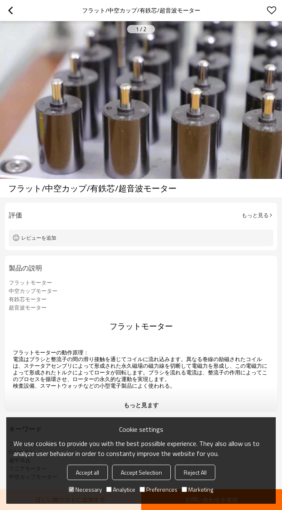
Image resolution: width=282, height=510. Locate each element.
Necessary (85, 489)
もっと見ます (141, 405)
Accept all (87, 472)
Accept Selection (141, 472)
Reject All (195, 472)
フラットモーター (30, 282)
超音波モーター (28, 307)
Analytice (120, 489)
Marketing (197, 489)
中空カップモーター (33, 291)
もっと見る (255, 215)
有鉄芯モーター (28, 299)
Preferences (158, 489)
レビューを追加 (38, 238)
